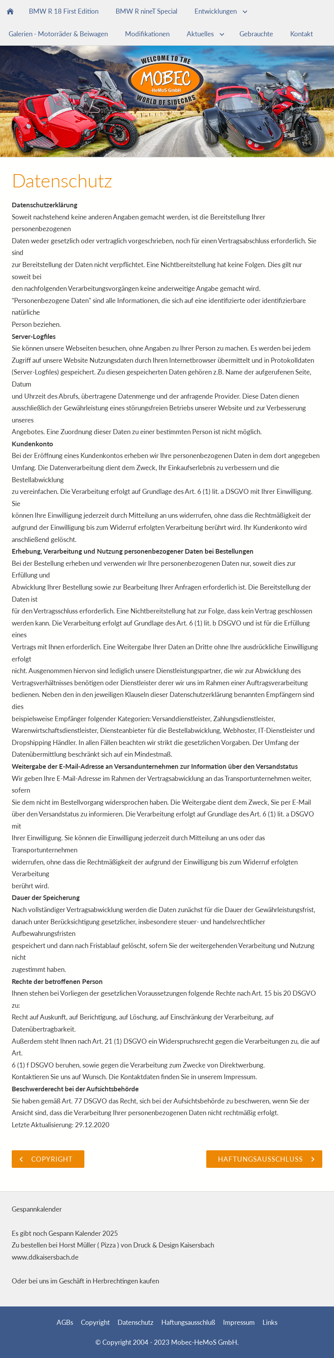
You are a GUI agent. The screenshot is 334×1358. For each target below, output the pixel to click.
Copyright (95, 1322)
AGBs (65, 1322)
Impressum (239, 1322)
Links (270, 1322)
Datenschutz (136, 1322)
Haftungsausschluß (188, 1322)
